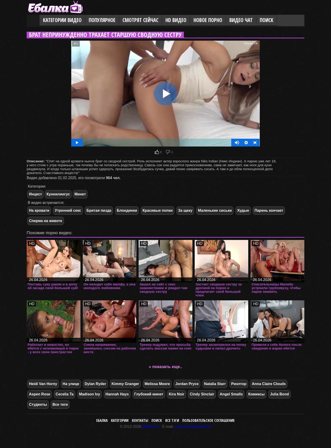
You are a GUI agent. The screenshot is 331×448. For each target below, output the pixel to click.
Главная (33, 20)
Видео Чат (241, 20)
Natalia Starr (215, 384)
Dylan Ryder (95, 384)
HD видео (176, 20)
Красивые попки (158, 210)
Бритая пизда (98, 210)
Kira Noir (176, 394)
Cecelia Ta (65, 394)
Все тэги (172, 420)
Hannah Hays (117, 394)
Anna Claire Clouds (269, 384)
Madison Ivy (89, 394)
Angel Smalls (231, 394)
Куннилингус (58, 194)
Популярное (102, 20)
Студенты (38, 404)
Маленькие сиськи (215, 210)
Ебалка (102, 420)
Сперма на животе (45, 221)
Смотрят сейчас (140, 20)
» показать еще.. (165, 366)
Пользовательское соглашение (208, 420)
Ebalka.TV (150, 426)
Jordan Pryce (187, 384)
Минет (80, 194)
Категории (119, 420)
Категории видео (62, 20)
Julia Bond (279, 394)
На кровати (39, 210)
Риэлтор (238, 384)
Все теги (60, 404)
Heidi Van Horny (43, 384)
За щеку (185, 210)
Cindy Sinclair (202, 394)
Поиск (266, 20)
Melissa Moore (157, 384)
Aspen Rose (39, 394)
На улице (71, 384)
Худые (243, 210)
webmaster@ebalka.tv (193, 426)
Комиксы (256, 394)
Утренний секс (68, 210)
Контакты (140, 420)
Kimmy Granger (125, 384)
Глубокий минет (148, 394)
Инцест (35, 194)
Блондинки (127, 210)
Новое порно (208, 20)
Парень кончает (268, 210)
